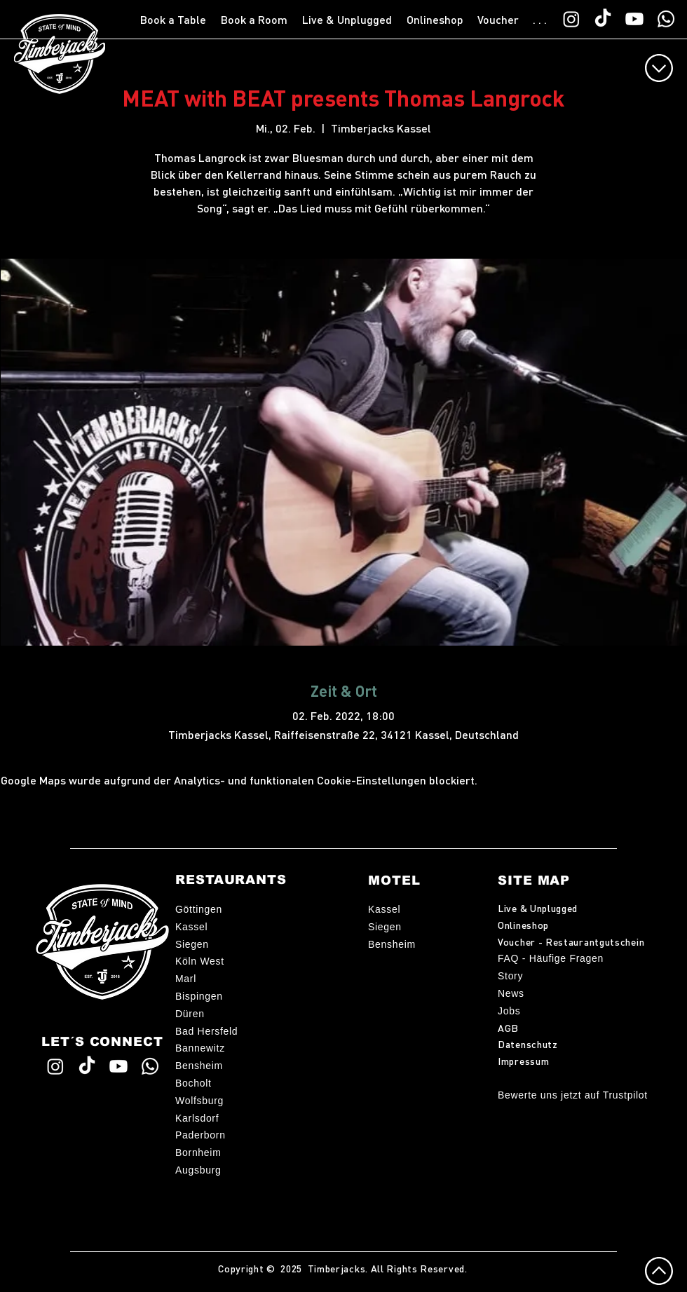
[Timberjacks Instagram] (571, 18)
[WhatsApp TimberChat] (665, 18)
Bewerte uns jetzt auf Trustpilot (573, 1095)
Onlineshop (523, 924)
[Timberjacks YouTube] (634, 18)
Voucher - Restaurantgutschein (571, 941)
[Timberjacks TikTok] (602, 18)
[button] (173, 19)
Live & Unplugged (538, 908)
